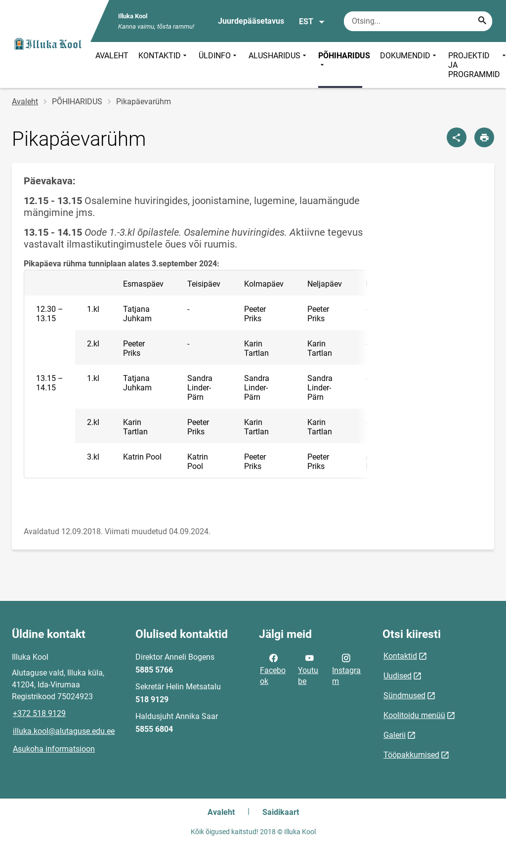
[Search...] (482, 21)
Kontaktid (400, 656)
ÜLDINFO (219, 65)
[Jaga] (456, 137)
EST (312, 22)
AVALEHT (111, 55)
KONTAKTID (163, 65)
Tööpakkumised (411, 755)
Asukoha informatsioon (54, 749)
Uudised (397, 675)
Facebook (273, 668)
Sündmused (404, 695)
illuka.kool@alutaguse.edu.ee (64, 731)
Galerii (394, 735)
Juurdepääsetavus (251, 21)
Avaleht (25, 101)
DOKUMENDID (409, 65)
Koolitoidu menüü (414, 715)
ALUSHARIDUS (278, 65)
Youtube (308, 668)
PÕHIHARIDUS (344, 60)
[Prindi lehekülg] (484, 137)
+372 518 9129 (39, 713)
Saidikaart (280, 812)
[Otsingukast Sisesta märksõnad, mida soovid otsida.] (418, 21)
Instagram (346, 668)
